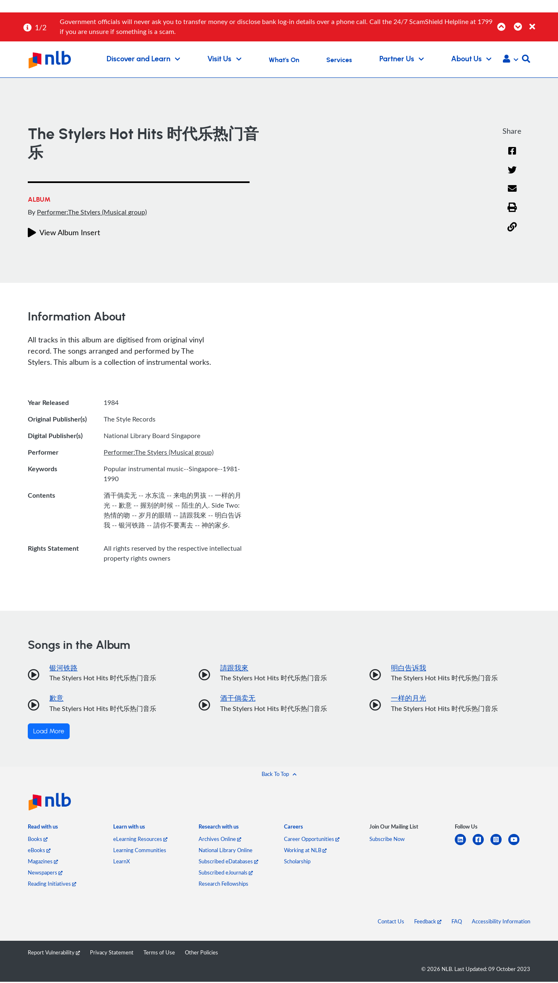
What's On (284, 60)
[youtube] (517, 845)
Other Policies (201, 953)
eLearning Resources (140, 840)
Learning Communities (139, 851)
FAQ (456, 922)
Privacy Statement (111, 953)
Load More (48, 732)
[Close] (542, 22)
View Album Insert (64, 232)
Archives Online (220, 840)
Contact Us (391, 922)
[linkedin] (464, 845)
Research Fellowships (223, 885)
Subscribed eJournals (226, 873)
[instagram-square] (499, 845)
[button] (510, 59)
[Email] (512, 195)
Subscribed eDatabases (228, 862)
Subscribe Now (387, 840)
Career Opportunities (312, 840)
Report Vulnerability (54, 953)
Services (339, 60)
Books (38, 840)
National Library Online (225, 851)
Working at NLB (305, 851)
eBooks (39, 851)
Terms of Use (159, 953)
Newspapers (45, 873)
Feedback (428, 922)
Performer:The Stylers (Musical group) (92, 212)
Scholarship (297, 862)
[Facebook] (512, 156)
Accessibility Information (501, 922)
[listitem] (43, 830)
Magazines (43, 862)
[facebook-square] (481, 845)
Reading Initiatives (52, 885)
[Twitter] (512, 176)
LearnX (121, 862)
